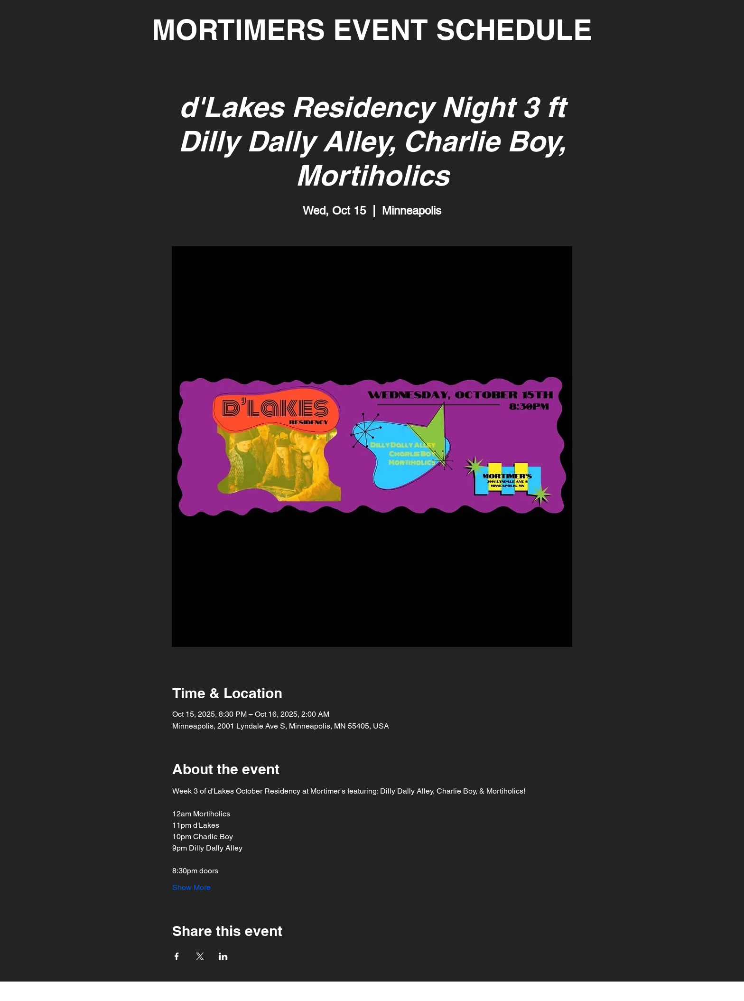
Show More (191, 887)
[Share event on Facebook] (176, 956)
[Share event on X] (200, 956)
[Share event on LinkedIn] (223, 956)
